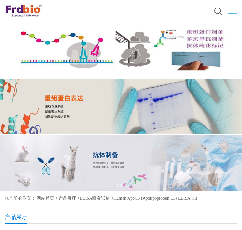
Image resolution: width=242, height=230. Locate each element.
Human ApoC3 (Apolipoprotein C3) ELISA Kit (155, 198)
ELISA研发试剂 (95, 198)
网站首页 (45, 198)
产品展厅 (67, 198)
